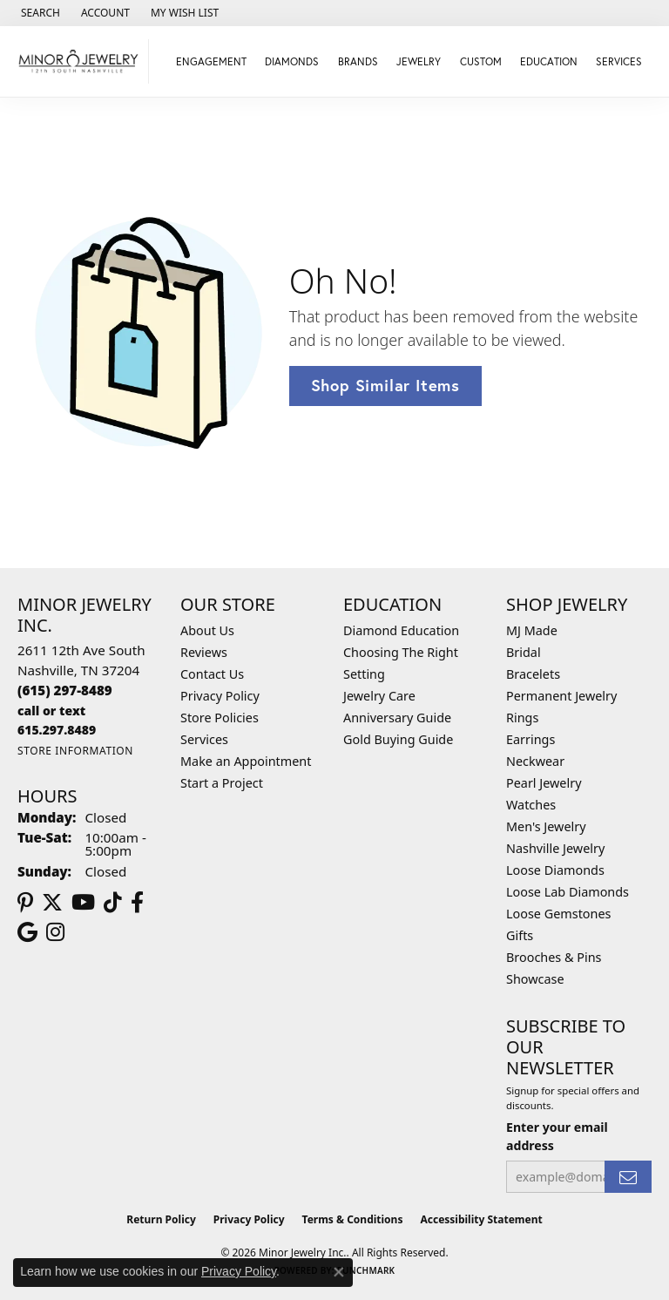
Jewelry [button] (418, 61)
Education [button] (549, 61)
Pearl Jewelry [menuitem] (543, 783)
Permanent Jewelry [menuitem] (561, 695)
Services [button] (619, 61)
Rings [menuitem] (522, 717)
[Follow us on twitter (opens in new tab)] (52, 902)
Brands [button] (358, 61)
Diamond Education (401, 630)
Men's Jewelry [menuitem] (546, 826)
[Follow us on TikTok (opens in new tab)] (113, 902)
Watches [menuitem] (531, 804)
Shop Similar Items (385, 385)
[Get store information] (75, 750)
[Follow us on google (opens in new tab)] (27, 932)
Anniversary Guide (397, 717)
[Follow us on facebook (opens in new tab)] (137, 902)
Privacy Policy (220, 695)
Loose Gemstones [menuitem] (558, 913)
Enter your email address (557, 1136)
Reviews (203, 652)
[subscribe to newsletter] (628, 1177)
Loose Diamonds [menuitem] (555, 870)
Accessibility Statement (481, 1219)
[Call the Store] (64, 690)
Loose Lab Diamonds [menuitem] (567, 892)
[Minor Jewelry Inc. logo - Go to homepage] (79, 61)
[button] (38, 13)
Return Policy (161, 1219)
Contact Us (212, 674)
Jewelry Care (379, 695)
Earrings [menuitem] (530, 739)
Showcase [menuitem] (535, 979)
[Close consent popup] (339, 1272)
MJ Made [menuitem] (532, 630)
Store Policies (219, 717)
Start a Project (221, 783)
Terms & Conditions (352, 1219)
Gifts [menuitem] (519, 935)
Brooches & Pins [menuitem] (553, 957)
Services (204, 739)
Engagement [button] (211, 61)
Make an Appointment (245, 761)
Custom (481, 61)
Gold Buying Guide (398, 739)
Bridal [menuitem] (523, 652)
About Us (207, 630)
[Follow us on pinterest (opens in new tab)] (25, 902)
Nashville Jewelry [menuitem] (555, 848)
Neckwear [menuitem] (535, 761)
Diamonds (292, 61)
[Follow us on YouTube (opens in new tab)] (83, 902)
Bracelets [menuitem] (533, 674)
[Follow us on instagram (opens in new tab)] (55, 932)
